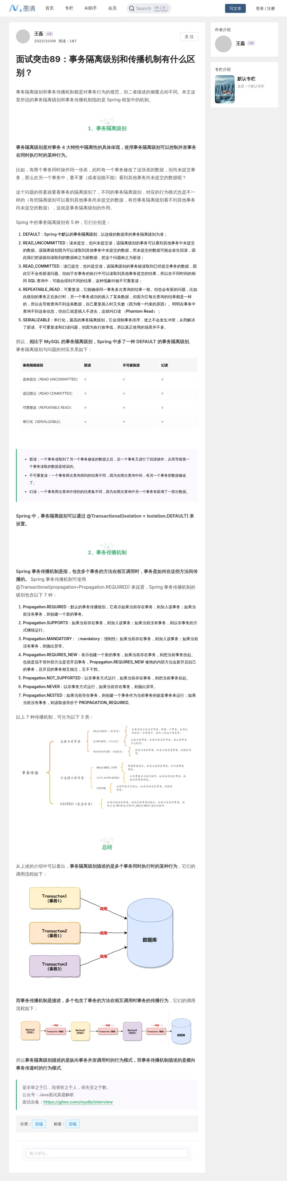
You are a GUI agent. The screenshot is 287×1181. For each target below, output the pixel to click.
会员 (112, 8)
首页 (49, 8)
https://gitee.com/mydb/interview (78, 1102)
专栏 (69, 8)
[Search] (149, 8)
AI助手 (91, 8)
